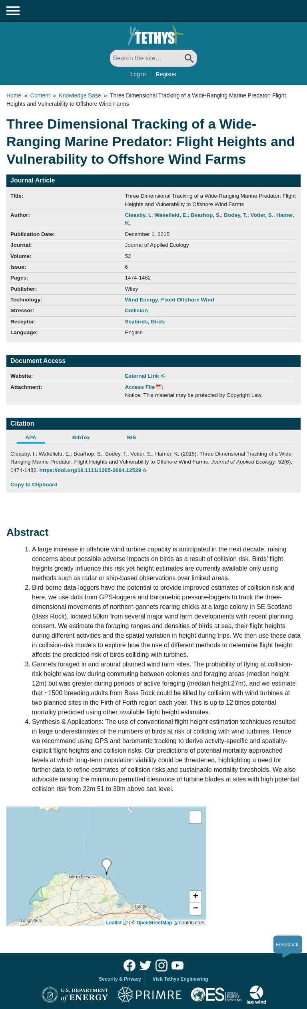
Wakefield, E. (170, 215)
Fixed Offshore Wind (187, 300)
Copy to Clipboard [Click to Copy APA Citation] (34, 485)
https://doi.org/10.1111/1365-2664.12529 (91, 470)
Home (13, 95)
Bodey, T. (235, 215)
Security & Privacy (120, 979)
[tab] (35, 438)
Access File (140, 387)
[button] (195, 897)
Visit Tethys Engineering (180, 979)
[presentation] (107, 866)
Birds (158, 322)
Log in (138, 74)
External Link (142, 376)
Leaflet (114, 923)
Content (40, 95)
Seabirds (136, 322)
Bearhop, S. (206, 215)
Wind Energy (141, 300)
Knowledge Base (80, 95)
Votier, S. (261, 215)
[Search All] (153, 58)
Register (166, 74)
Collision (136, 310)
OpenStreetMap (154, 923)
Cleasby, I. (138, 215)
